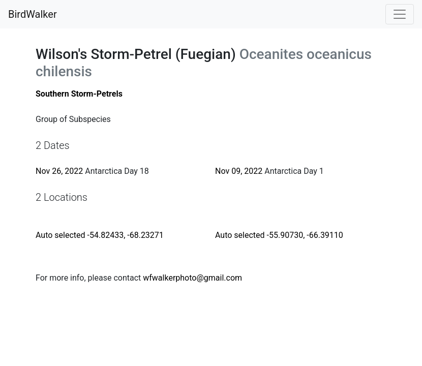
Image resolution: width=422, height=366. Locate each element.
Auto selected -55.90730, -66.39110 (279, 235)
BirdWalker (32, 14)
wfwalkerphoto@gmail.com (192, 278)
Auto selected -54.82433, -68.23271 (100, 235)
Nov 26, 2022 (59, 171)
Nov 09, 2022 (238, 171)
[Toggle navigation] (399, 14)
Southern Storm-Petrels (79, 94)
